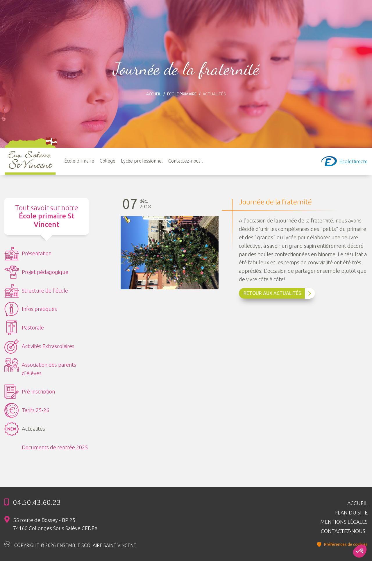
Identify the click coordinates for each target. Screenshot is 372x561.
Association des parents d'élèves (40, 367)
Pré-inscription (29, 392)
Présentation (27, 254)
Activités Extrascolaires (39, 346)
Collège (108, 160)
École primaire (182, 94)
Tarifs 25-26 (26, 410)
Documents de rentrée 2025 (55, 447)
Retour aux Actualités (278, 293)
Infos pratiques (30, 309)
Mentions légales (344, 521)
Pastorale (24, 328)
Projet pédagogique (36, 272)
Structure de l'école (36, 291)
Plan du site (351, 512)
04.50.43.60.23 (37, 502)
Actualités (24, 429)
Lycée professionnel (142, 160)
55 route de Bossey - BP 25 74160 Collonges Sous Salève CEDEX (55, 524)
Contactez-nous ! (186, 160)
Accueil (153, 94)
